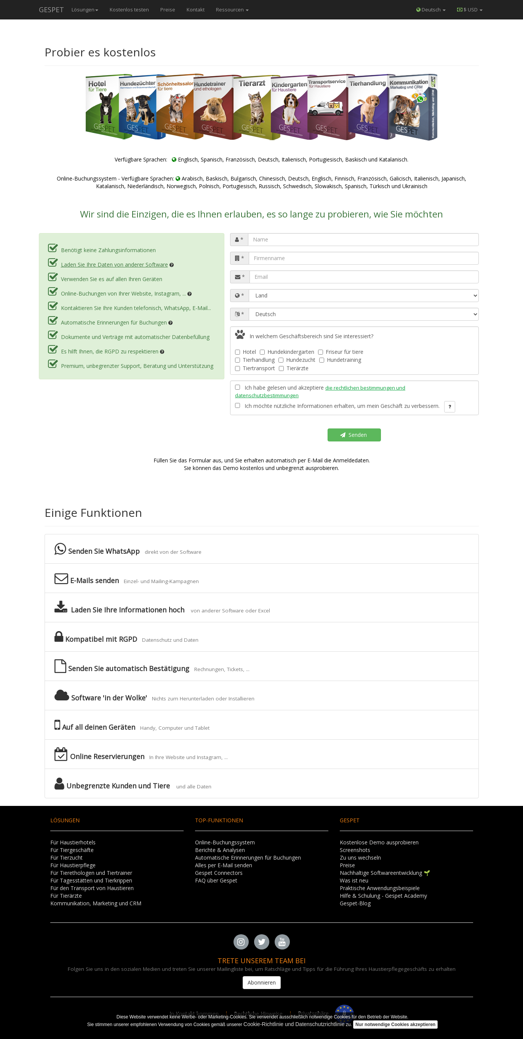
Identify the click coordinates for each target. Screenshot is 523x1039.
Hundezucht (296, 359)
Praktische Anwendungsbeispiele (380, 888)
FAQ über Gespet (216, 880)
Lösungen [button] (85, 9)
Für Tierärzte (66, 895)
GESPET (51, 9)
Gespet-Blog (355, 903)
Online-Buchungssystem (225, 842)
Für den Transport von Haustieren (92, 888)
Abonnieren (262, 982)
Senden (354, 434)
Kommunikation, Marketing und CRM (95, 903)
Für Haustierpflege (73, 865)
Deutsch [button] (431, 9)
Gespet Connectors (219, 872)
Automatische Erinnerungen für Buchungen (248, 857)
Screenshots (355, 850)
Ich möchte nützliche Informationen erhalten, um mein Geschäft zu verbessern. (337, 405)
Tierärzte (294, 368)
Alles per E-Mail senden (223, 865)
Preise (167, 9)
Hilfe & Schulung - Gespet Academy (383, 895)
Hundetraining (340, 359)
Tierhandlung (255, 359)
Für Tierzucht (66, 857)
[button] (469, 9)
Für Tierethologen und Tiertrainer (91, 872)
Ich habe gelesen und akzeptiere (320, 391)
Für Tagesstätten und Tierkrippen (91, 880)
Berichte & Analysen (220, 850)
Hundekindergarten (287, 351)
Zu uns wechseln (360, 857)
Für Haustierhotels (73, 842)
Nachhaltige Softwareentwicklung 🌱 (385, 872)
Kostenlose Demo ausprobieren (379, 842)
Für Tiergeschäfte (72, 850)
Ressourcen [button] (232, 9)
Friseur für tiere (340, 351)
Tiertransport (255, 368)
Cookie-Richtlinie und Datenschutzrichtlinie (293, 1024)
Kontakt (196, 9)
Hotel (245, 351)
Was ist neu (354, 880)
